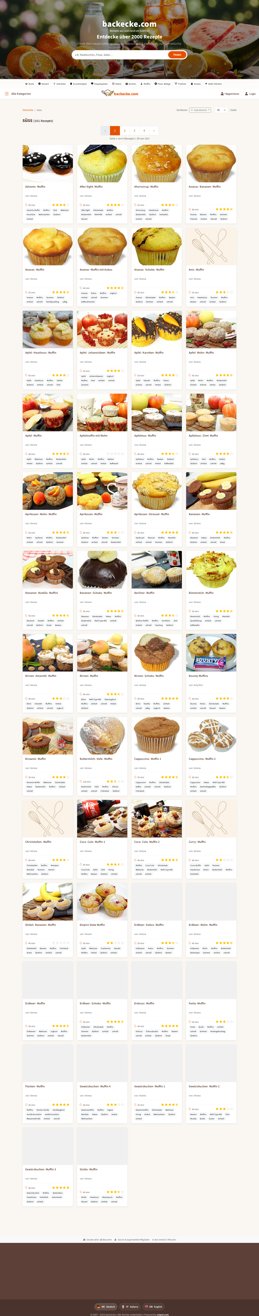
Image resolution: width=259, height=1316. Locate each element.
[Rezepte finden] (177, 54)
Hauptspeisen (99, 83)
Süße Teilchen (213, 83)
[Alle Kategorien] (17, 94)
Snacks (196, 83)
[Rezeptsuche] (129, 54)
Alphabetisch (199, 110)
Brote (29, 83)
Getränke (59, 83)
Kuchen (131, 83)
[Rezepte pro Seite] (221, 110)
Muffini (145, 83)
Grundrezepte (78, 83)
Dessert (43, 83)
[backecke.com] (126, 94)
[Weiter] (154, 130)
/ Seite (233, 110)
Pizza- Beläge (163, 83)
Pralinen (180, 83)
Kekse (116, 83)
